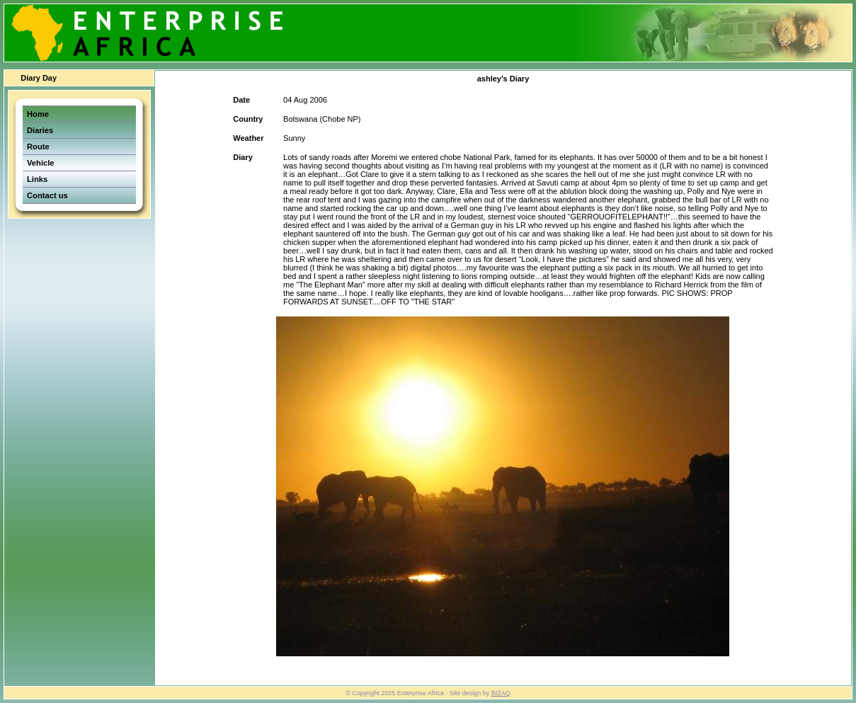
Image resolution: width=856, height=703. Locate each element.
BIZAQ (500, 693)
